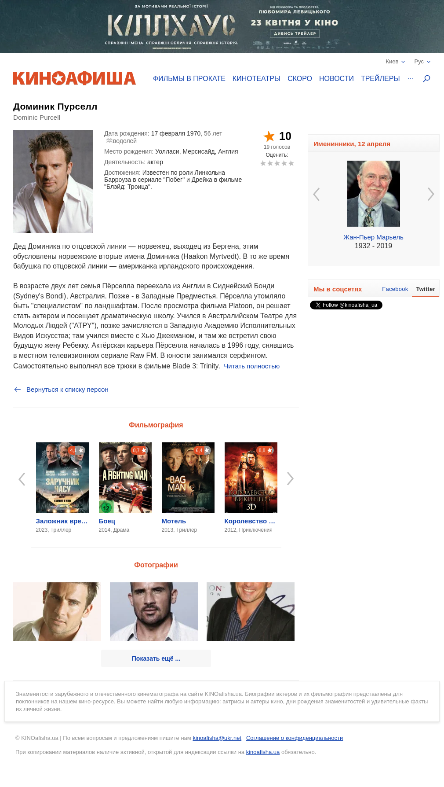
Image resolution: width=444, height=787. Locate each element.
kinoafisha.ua (263, 752)
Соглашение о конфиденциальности (294, 738)
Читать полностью (252, 366)
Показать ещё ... (156, 658)
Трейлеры (380, 78)
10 (291, 163)
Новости (336, 78)
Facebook (395, 289)
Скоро (300, 78)
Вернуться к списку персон (61, 389)
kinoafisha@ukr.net (217, 738)
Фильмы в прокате (189, 78)
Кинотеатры (256, 78)
